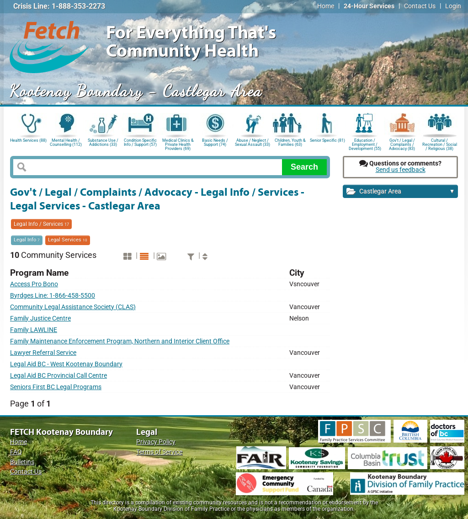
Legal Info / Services (41, 224)
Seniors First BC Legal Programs (55, 387)
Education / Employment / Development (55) (365, 144)
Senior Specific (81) (327, 140)
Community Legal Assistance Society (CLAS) (73, 307)
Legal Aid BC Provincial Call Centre (58, 376)
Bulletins (22, 462)
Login (453, 6)
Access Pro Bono (34, 284)
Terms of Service (159, 452)
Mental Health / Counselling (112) (66, 142)
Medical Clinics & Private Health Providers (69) (178, 144)
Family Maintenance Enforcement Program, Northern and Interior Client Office (119, 341)
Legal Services (67, 240)
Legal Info (27, 240)
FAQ (16, 452)
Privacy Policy (156, 442)
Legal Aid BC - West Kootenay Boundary (66, 364)
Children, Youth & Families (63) (290, 142)
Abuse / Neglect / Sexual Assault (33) (252, 142)
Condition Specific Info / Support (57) (140, 142)
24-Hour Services (369, 6)
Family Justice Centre (40, 318)
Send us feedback (400, 170)
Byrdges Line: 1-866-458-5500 (52, 296)
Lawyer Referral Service (43, 353)
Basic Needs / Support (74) (215, 142)
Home (325, 6)
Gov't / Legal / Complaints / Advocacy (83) (402, 144)
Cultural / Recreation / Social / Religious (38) (439, 144)
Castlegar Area (400, 191)
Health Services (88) (28, 140)
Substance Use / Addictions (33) (103, 142)
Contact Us (420, 6)
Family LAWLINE (33, 330)
